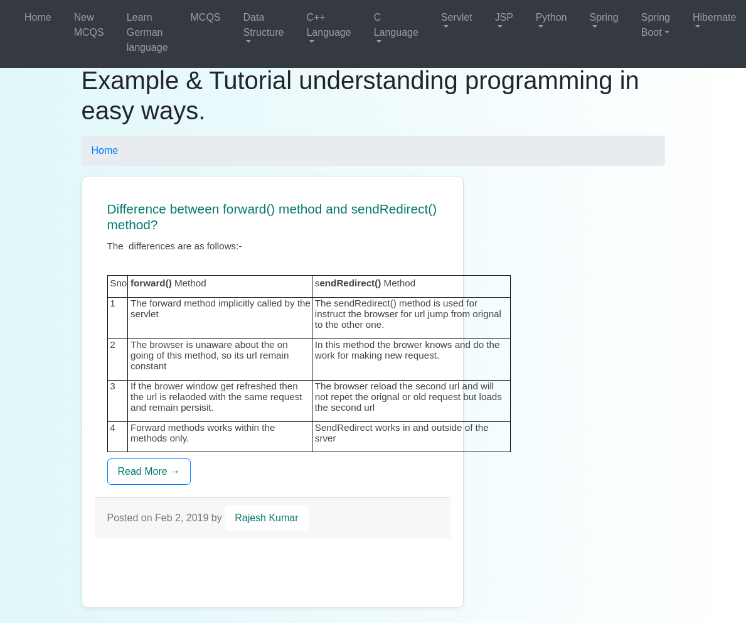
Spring (604, 17)
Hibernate (714, 17)
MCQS (206, 17)
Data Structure (263, 25)
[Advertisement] (323, 566)
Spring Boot (655, 25)
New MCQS (89, 25)
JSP (504, 17)
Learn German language (147, 32)
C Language (396, 25)
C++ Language (328, 25)
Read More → (149, 471)
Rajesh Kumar (266, 517)
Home (37, 17)
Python (551, 17)
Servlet (456, 17)
